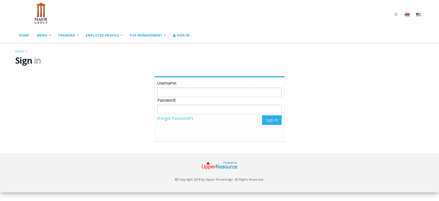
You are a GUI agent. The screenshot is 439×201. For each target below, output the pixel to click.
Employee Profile (102, 35)
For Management (146, 35)
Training (66, 35)
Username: (167, 83)
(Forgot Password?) (175, 118)
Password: (166, 100)
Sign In (181, 35)
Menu (42, 35)
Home (24, 35)
